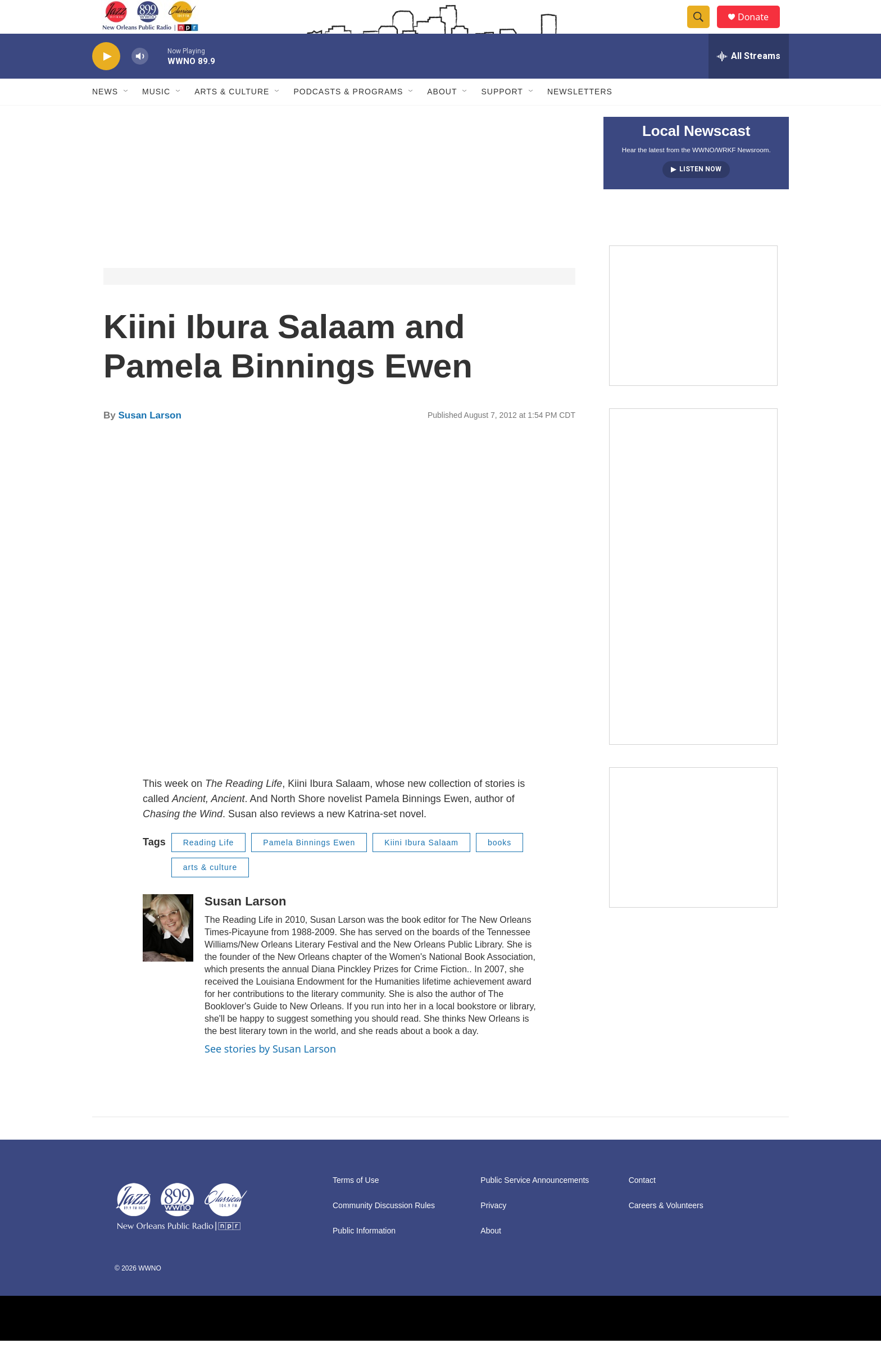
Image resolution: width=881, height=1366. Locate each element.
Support (502, 116)
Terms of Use (356, 1205)
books (499, 867)
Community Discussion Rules (384, 1231)
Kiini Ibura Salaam (421, 867)
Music (156, 116)
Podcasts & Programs (348, 116)
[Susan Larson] (168, 953)
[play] (106, 81)
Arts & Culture (231, 116)
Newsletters (579, 116)
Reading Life (208, 867)
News (105, 116)
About (442, 116)
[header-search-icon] (703, 30)
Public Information (364, 1256)
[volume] (139, 81)
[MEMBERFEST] (693, 341)
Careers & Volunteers (666, 1231)
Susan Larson (149, 440)
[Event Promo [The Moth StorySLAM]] (693, 862)
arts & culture (210, 892)
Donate (760, 29)
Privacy (493, 1231)
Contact (642, 1205)
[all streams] (749, 81)
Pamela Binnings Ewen (309, 867)
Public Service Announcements (534, 1205)
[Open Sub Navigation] (126, 116)
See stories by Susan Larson (270, 1074)
